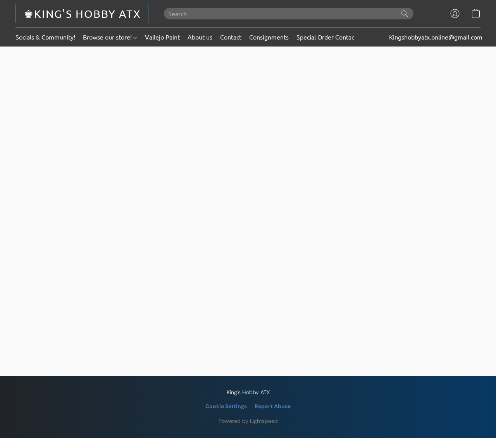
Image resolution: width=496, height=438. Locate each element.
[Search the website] (404, 13)
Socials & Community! (45, 37)
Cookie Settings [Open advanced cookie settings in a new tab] (226, 406)
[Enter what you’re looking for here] (288, 13)
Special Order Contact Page (334, 37)
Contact (230, 37)
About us (200, 37)
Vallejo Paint (162, 37)
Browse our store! (110, 37)
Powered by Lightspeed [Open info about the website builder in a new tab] (248, 420)
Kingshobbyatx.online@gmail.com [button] (435, 37)
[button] (82, 13)
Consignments (269, 37)
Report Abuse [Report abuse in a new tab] (273, 406)
